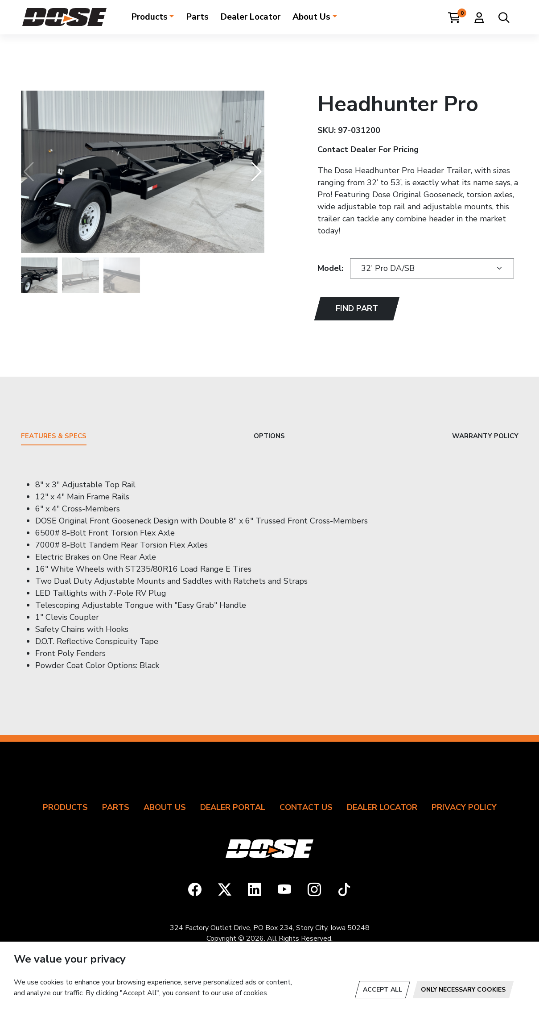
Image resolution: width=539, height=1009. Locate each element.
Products (150, 17)
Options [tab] (269, 436)
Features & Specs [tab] (53, 436)
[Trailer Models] (432, 268)
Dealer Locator (250, 17)
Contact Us (306, 807)
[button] (257, 172)
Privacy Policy (464, 807)
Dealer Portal (232, 807)
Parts (197, 17)
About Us (311, 17)
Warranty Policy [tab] (485, 436)
